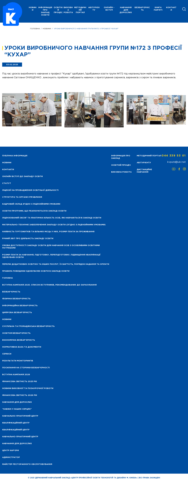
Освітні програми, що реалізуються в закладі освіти (34, 211)
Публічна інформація (14, 156)
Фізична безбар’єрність (16, 299)
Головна (35, 29)
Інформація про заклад (120, 157)
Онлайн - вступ (109, 9)
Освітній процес (58, 10)
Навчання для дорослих (126, 10)
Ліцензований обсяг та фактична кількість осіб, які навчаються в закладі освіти (51, 218)
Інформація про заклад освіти (45, 11)
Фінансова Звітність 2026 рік (19, 395)
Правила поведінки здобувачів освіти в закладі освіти (35, 271)
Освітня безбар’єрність (16, 333)
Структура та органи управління (22, 197)
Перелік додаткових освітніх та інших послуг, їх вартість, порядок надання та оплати (55, 264)
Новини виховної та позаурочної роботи (27, 388)
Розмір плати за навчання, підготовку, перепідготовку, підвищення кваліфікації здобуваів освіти (51, 256)
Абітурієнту (94, 9)
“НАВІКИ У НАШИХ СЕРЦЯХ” (17, 409)
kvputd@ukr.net (176, 162)
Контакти (171, 9)
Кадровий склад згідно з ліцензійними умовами (31, 204)
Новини (47, 29)
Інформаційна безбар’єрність (20, 305)
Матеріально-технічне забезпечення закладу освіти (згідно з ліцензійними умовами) (54, 225)
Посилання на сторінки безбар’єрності (26, 368)
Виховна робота (68, 10)
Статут (6, 183)
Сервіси (6, 354)
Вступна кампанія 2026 (16, 374)
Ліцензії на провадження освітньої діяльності (30, 190)
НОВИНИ (32, 9)
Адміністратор (11, 457)
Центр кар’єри (10, 450)
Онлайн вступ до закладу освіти (22, 176)
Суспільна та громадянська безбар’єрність (28, 326)
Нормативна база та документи (21, 347)
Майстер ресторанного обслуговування (27, 464)
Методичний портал (80, 10)
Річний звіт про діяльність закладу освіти (27, 238)
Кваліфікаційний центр (16, 423)
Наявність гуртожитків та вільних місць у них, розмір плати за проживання (48, 231)
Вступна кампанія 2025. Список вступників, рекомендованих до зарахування (49, 285)
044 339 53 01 (174, 156)
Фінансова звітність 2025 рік (19, 381)
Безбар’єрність (11, 292)
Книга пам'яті (158, 9)
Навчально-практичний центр (20, 416)
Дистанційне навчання (144, 171)
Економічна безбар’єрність (18, 340)
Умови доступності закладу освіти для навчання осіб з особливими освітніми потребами (51, 247)
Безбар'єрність (142, 9)
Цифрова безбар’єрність (17, 312)
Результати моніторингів (17, 361)
